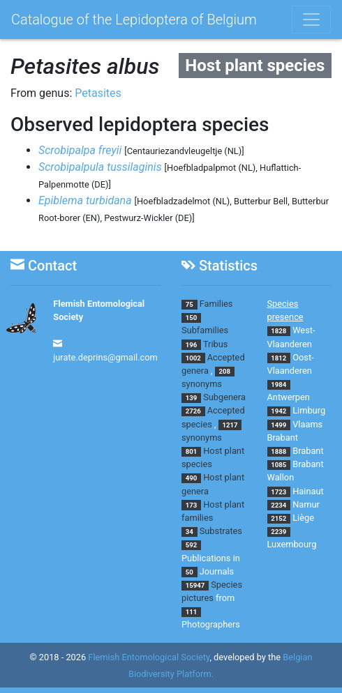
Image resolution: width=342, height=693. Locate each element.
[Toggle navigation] (311, 19)
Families (216, 303)
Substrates (221, 531)
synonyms (201, 384)
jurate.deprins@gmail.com (105, 357)
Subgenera (224, 397)
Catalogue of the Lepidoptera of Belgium (134, 19)
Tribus (215, 344)
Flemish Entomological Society (148, 657)
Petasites (98, 93)
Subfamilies (204, 330)
